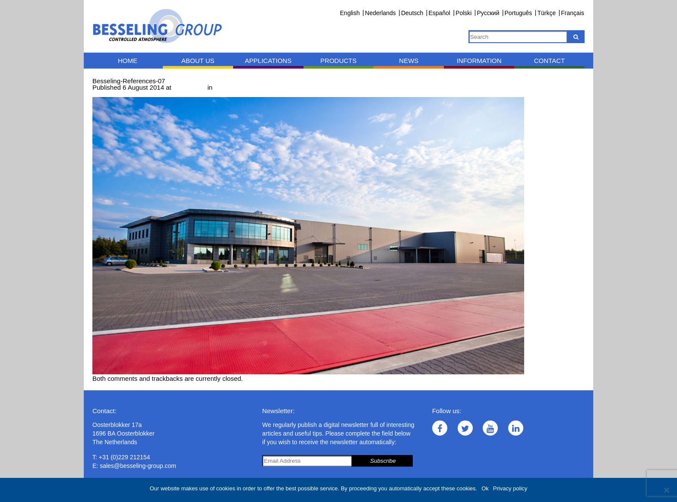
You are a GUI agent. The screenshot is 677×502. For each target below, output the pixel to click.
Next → (138, 93)
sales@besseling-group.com (138, 465)
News (408, 60)
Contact (549, 60)
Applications (268, 60)
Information (479, 60)
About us (197, 60)
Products (338, 60)
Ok (485, 488)
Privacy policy (510, 488)
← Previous (109, 93)
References (230, 87)
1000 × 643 (189, 87)
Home (127, 60)
